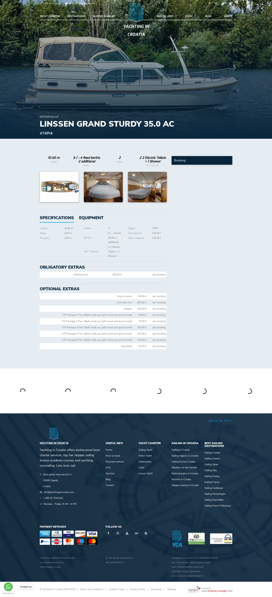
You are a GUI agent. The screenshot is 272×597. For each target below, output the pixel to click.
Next (162, 187)
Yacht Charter (50, 16)
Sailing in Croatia (181, 450)
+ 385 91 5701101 (51, 3)
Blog (208, 16)
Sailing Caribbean (214, 488)
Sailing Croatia (212, 452)
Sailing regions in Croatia (185, 455)
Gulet (141, 467)
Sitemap (171, 589)
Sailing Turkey (212, 476)
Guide (189, 16)
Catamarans (145, 461)
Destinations (76, 16)
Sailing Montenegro (215, 494)
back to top (220, 420)
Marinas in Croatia (181, 479)
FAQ (108, 467)
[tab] (91, 218)
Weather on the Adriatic (184, 467)
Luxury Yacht (146, 473)
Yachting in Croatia (136, 30)
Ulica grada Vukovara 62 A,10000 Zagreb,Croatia (57, 480)
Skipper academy (104, 16)
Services (110, 473)
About (228, 16)
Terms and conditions (91, 589)
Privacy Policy (137, 589)
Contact (110, 485)
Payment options (115, 461)
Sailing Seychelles (214, 499)
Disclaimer (156, 589)
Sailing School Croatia (183, 461)
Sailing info (165, 16)
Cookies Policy (117, 589)
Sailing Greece (212, 458)
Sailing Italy (211, 470)
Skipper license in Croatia (185, 485)
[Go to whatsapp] (8, 586)
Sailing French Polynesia (218, 505)
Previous (44, 187)
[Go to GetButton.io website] (8, 593)
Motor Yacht (145, 455)
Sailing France (212, 482)
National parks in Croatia (185, 473)
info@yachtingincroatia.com (82, 3)
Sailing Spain (211, 464)
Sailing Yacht (145, 450)
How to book (113, 455)
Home (109, 450)
